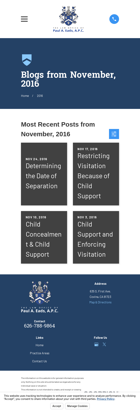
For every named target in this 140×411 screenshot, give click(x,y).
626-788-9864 (39, 326)
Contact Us (39, 361)
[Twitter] (104, 344)
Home (40, 345)
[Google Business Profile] (96, 344)
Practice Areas (39, 353)
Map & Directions (100, 302)
